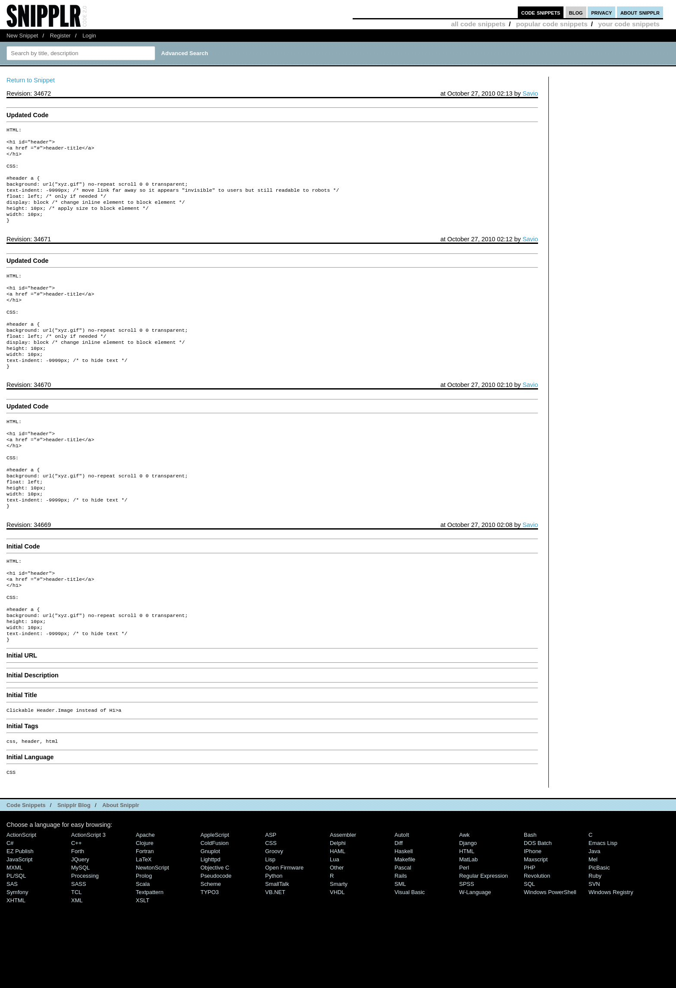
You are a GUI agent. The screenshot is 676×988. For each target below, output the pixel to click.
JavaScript (19, 914)
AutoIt (401, 890)
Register (60, 35)
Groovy (274, 906)
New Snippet (22, 35)
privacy (601, 12)
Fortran (145, 906)
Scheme (210, 939)
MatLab (468, 914)
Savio (530, 93)
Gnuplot (210, 906)
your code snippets (629, 24)
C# (10, 898)
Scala (143, 939)
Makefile (404, 914)
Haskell (403, 906)
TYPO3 (209, 947)
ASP (270, 890)
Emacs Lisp (602, 898)
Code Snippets (26, 860)
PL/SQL (16, 931)
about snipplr (640, 12)
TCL (76, 947)
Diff (398, 898)
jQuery (80, 914)
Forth (77, 906)
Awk (464, 890)
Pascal (402, 922)
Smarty (338, 939)
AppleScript (214, 890)
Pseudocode (216, 931)
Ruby (594, 931)
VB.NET (275, 947)
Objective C (214, 922)
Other (337, 922)
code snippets (540, 12)
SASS (78, 939)
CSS (271, 898)
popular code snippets (552, 24)
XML (77, 955)
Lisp (270, 914)
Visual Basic (409, 947)
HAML (337, 906)
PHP (529, 922)
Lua (334, 914)
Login (89, 35)
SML (400, 939)
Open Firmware (284, 922)
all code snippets (478, 24)
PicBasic (599, 922)
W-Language (475, 947)
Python (273, 931)
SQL (529, 939)
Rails (400, 931)
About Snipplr (120, 860)
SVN (594, 939)
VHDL (337, 947)
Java (594, 906)
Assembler (343, 890)
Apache (145, 890)
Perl (464, 922)
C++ (76, 898)
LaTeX (144, 914)
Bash (530, 890)
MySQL (80, 922)
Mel (593, 914)
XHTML (15, 955)
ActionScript (21, 890)
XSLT (142, 955)
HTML (466, 906)
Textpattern (149, 947)
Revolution (537, 931)
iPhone (532, 906)
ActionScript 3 (88, 890)
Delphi (338, 898)
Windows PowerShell (550, 947)
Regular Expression (483, 931)
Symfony (17, 947)
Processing (85, 931)
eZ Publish (20, 906)
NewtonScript (152, 922)
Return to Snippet (30, 80)
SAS (12, 939)
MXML (14, 922)
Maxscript (536, 914)
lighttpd (210, 914)
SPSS (466, 939)
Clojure (144, 898)
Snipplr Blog (74, 860)
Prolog (144, 931)
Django (468, 898)
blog (576, 12)
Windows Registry (610, 947)
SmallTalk (277, 939)
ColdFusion (214, 898)
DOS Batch (538, 898)
